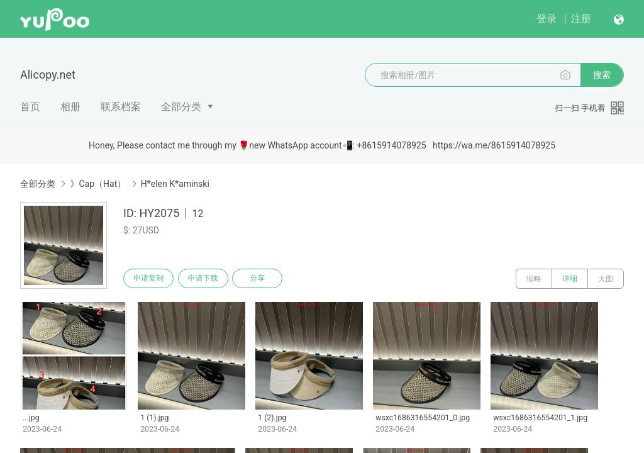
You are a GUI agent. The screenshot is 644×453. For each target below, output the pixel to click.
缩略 (533, 278)
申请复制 (150, 278)
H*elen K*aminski (175, 184)
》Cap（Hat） (98, 184)
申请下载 (206, 278)
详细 (569, 278)
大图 (605, 278)
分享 (262, 278)
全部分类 (181, 107)
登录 (546, 19)
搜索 (602, 75)
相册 (70, 107)
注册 (581, 19)
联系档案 (121, 107)
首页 (30, 107)
